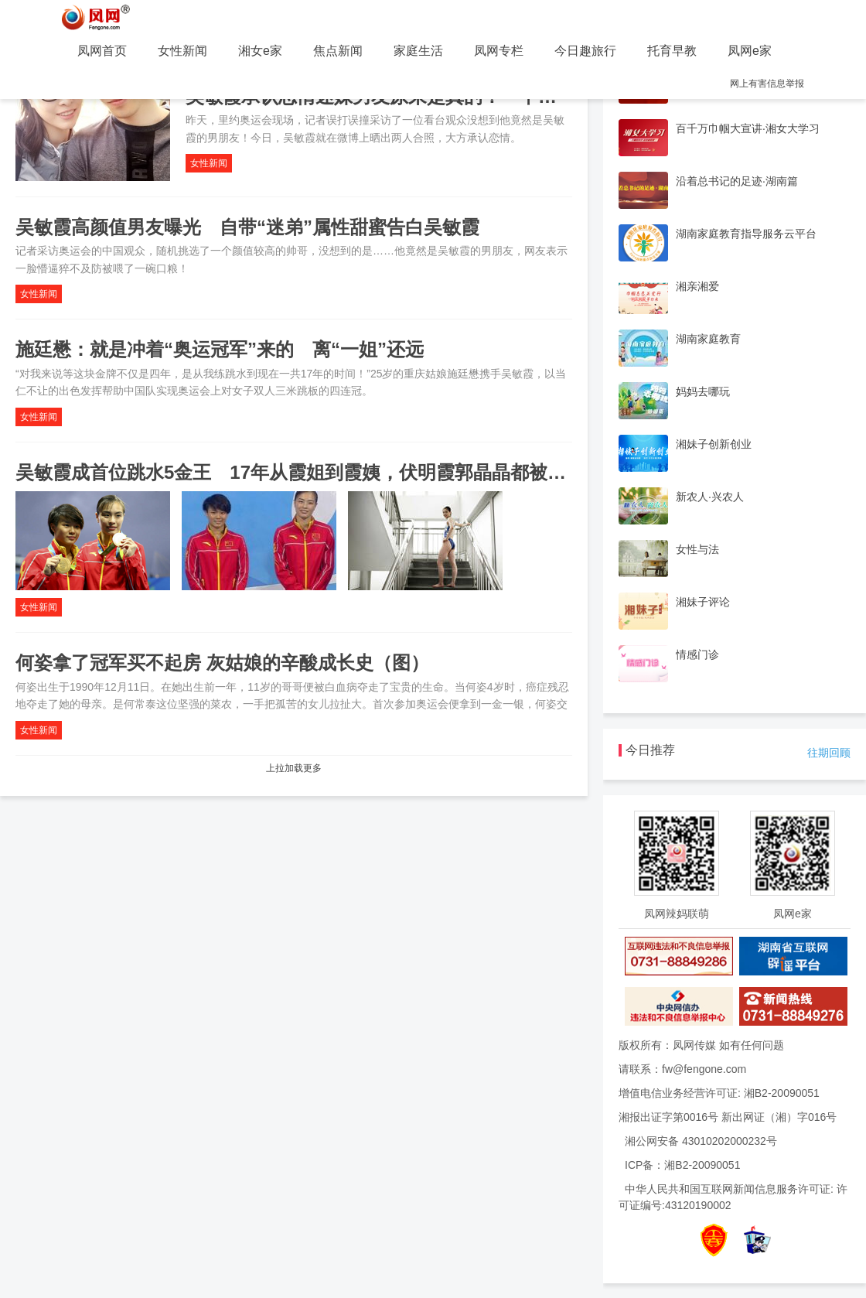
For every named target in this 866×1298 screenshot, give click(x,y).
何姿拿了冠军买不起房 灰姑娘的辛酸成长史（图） (222, 662)
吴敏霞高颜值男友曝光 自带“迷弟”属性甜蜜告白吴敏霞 (247, 227)
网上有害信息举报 (767, 83)
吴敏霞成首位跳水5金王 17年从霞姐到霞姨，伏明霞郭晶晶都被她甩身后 (318, 472)
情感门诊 (697, 654)
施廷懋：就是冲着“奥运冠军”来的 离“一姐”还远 (219, 349)
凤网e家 (750, 50)
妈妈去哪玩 (703, 391)
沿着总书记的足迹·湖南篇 (737, 181)
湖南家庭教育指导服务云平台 (746, 233)
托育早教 (672, 50)
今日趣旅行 (585, 50)
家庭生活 (418, 50)
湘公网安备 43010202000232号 (701, 1141)
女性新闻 (182, 50)
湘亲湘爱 (697, 286)
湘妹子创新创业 (714, 444)
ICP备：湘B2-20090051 (682, 1165)
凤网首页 (102, 50)
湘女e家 (260, 50)
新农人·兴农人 (710, 496)
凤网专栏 (498, 50)
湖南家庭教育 (708, 339)
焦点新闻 (338, 50)
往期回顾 (829, 752)
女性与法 (697, 549)
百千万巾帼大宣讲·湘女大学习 (748, 128)
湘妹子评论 (703, 602)
